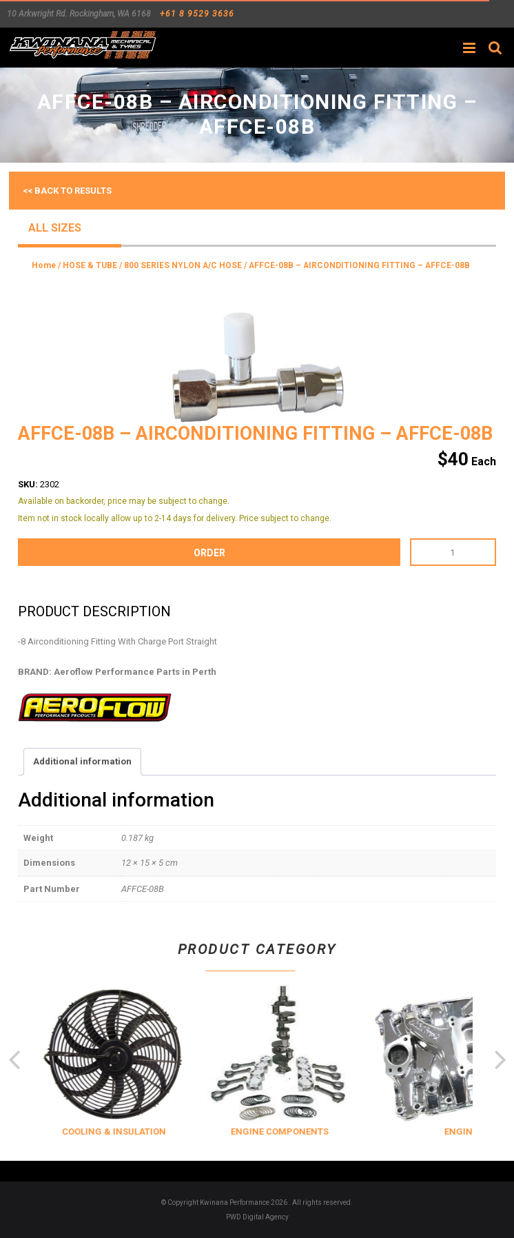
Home (44, 265)
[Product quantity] (453, 552)
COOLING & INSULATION (136, 1131)
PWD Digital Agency (257, 1217)
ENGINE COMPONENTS (302, 1131)
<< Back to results (67, 190)
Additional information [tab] (82, 761)
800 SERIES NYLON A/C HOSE (183, 265)
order (209, 552)
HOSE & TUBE (90, 265)
